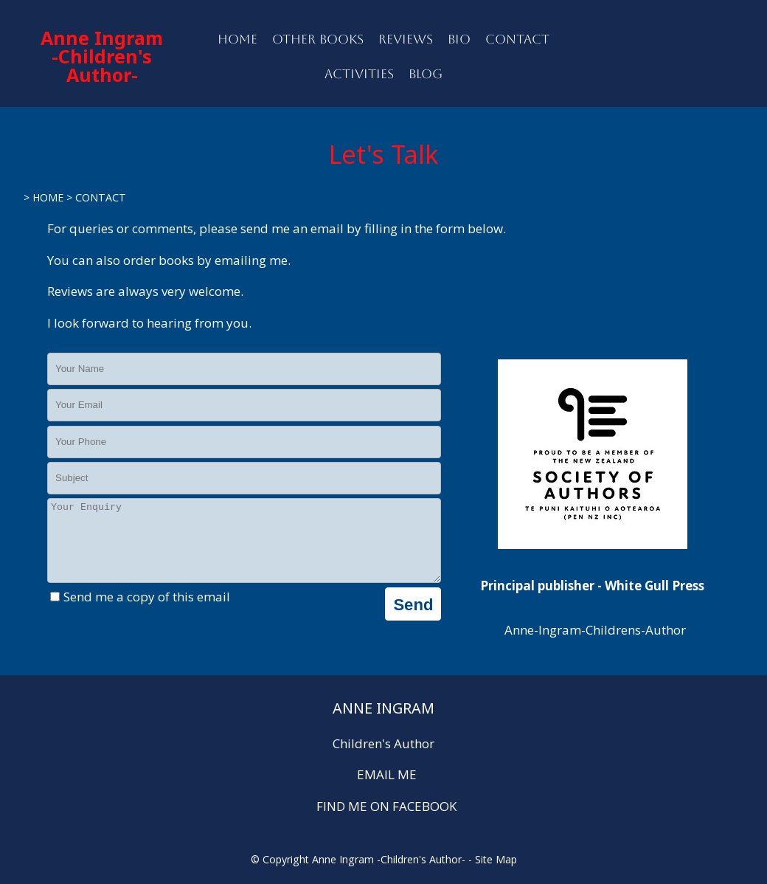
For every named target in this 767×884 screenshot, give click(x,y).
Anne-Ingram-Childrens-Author (594, 629)
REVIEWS (405, 39)
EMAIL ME (387, 774)
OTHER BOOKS (318, 39)
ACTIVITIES (359, 73)
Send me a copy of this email (140, 612)
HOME (237, 39)
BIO (459, 39)
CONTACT (517, 39)
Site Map (496, 859)
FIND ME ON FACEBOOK (386, 806)
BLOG (425, 73)
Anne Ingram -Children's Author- (102, 56)
